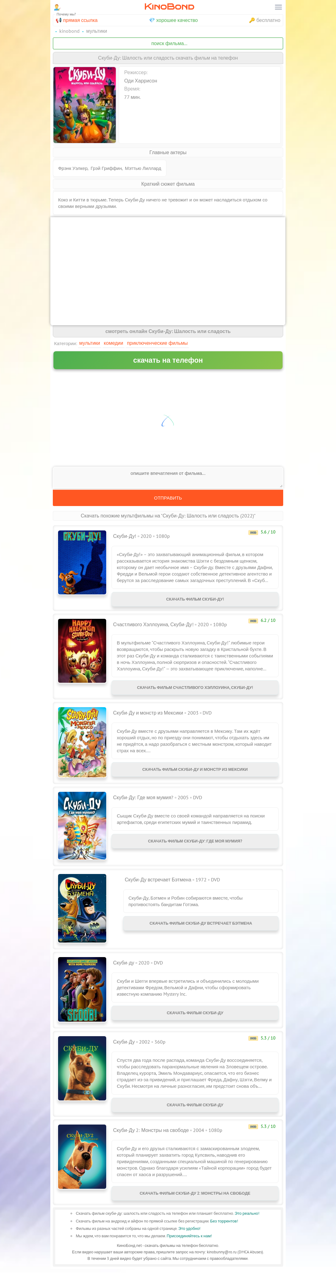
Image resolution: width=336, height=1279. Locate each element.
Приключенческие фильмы (157, 343)
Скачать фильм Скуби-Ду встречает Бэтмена (200, 929)
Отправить (168, 498)
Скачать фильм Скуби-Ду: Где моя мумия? (195, 847)
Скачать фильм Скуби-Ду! (195, 600)
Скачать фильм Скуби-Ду (195, 1111)
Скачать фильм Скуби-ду (195, 1019)
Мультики (89, 343)
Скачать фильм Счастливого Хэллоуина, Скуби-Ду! (195, 691)
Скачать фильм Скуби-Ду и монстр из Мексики (195, 775)
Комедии (113, 343)
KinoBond (169, 7)
